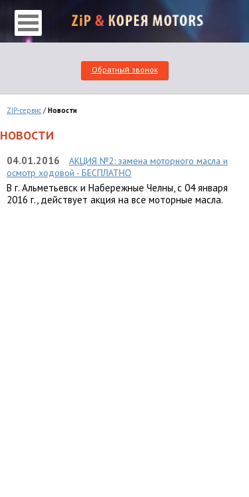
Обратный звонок (125, 69)
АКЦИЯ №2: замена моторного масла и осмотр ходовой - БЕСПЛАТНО (117, 167)
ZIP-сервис (24, 110)
